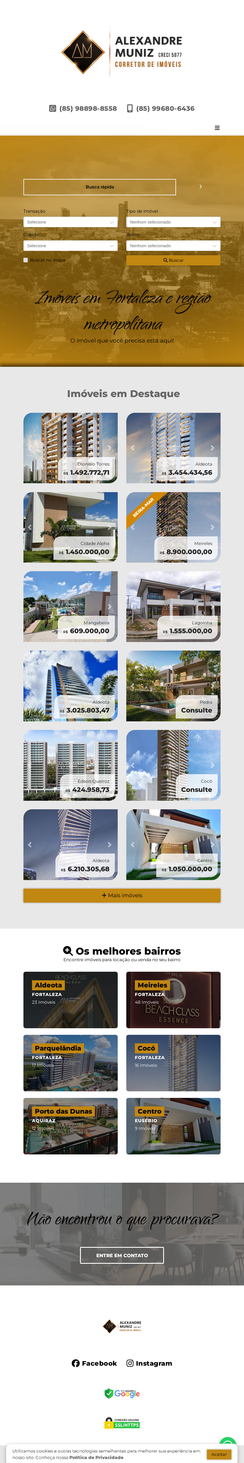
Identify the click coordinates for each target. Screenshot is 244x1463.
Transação (34, 211)
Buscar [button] (173, 260)
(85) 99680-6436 (165, 108)
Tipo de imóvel (142, 211)
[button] (30, 448)
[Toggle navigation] (217, 128)
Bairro (132, 234)
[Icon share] (94, 1363)
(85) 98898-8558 (88, 108)
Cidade (31, 234)
